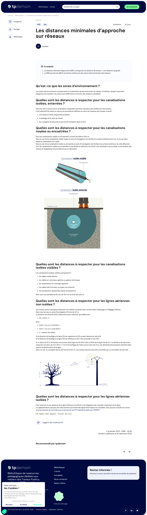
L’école (57, 471)
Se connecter (132, 7)
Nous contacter (60, 479)
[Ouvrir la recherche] (92, 7)
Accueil (10, 16)
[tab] (126, 510)
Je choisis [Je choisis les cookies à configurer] (23, 505)
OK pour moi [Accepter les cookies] (38, 505)
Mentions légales (41, 509)
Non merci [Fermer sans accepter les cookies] (9, 505)
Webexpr (60, 509)
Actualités (58, 475)
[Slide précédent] (124, 452)
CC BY (129, 432)
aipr (45, 25)
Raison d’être (59, 483)
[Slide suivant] (129, 452)
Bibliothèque (19, 16)
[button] (53, 423)
